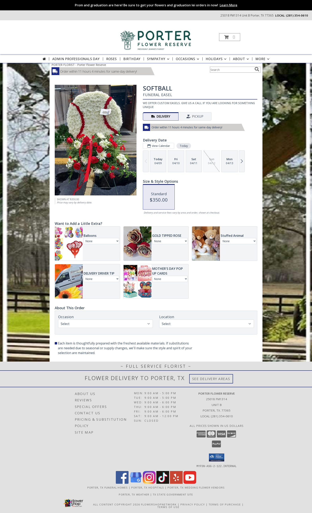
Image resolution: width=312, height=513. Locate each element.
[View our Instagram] (149, 482)
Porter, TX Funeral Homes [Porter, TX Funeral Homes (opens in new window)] (107, 487)
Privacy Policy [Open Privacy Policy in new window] (192, 504)
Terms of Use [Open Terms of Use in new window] (168, 507)
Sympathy (158, 59)
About (241, 59)
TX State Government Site (173, 494)
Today (184, 146)
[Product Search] (231, 69)
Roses (111, 59)
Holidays (216, 59)
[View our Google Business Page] (135, 482)
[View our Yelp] (176, 482)
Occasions (188, 59)
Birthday (131, 59)
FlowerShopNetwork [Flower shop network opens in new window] (159, 504)
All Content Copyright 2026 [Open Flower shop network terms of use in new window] (116, 504)
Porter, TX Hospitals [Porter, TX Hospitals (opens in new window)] (147, 487)
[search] (257, 69)
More (262, 59)
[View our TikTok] (162, 482)
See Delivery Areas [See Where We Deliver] (211, 378)
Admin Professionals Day (75, 59)
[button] (229, 37)
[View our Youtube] (189, 482)
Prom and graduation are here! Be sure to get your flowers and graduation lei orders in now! (156, 5)
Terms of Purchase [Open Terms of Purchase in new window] (225, 504)
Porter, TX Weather (134, 494)
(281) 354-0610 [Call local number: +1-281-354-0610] (297, 15)
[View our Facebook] (122, 482)
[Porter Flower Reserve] (155, 36)
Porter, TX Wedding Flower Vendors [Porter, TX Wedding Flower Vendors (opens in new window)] (196, 487)
